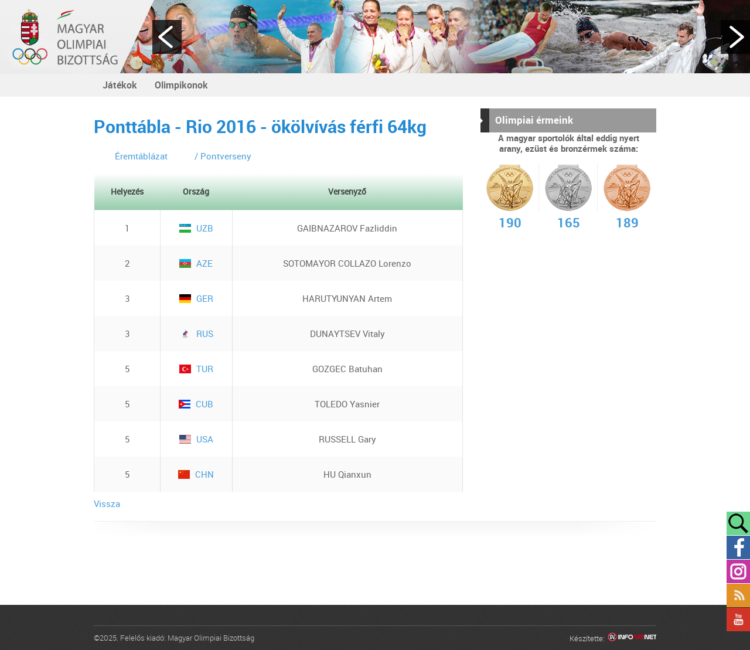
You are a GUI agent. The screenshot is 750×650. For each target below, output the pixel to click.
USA (196, 439)
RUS (196, 333)
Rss (738, 595)
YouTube (738, 619)
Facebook (738, 547)
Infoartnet (632, 638)
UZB (196, 228)
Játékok (120, 85)
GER (196, 298)
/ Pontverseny (223, 156)
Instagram (738, 571)
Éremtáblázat (141, 156)
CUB (196, 404)
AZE (196, 263)
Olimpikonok (181, 85)
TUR (196, 369)
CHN (196, 474)
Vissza (107, 503)
